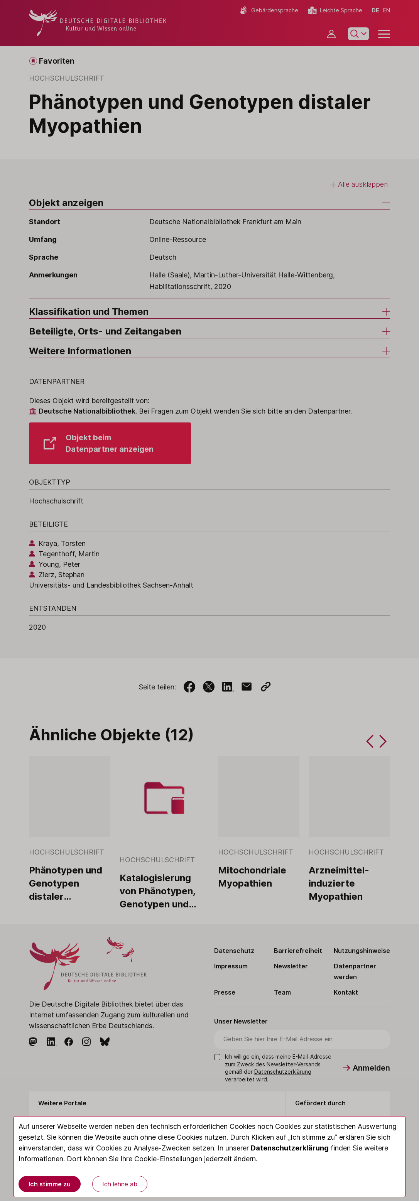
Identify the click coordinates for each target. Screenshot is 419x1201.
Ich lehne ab (119, 1184)
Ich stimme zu (50, 1184)
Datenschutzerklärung (290, 1148)
